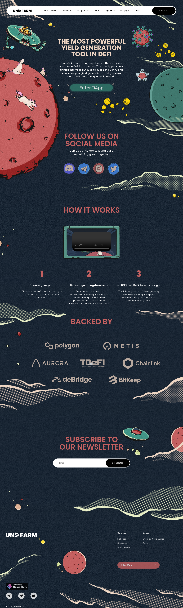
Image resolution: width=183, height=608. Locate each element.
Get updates (117, 463)
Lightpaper (110, 10)
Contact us (67, 10)
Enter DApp (164, 10)
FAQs (97, 10)
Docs (137, 10)
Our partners (83, 10)
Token (146, 543)
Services (121, 533)
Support (147, 533)
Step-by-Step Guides (153, 539)
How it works (50, 10)
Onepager (124, 10)
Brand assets (123, 547)
